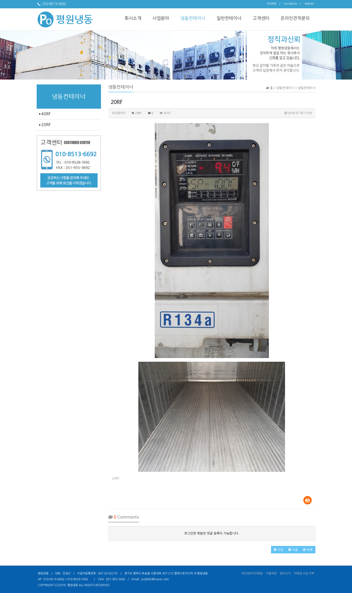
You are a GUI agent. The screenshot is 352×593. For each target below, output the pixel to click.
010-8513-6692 (54, 579)
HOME (271, 3)
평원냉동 (72, 585)
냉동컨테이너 (192, 18)
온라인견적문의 (295, 18)
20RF (45, 125)
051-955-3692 (115, 579)
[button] (278, 549)
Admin (309, 3)
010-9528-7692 (77, 579)
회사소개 (133, 18)
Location (290, 3)
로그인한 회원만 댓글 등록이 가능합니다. (211, 533)
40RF (45, 114)
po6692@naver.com (155, 579)
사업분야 (161, 18)
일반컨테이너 (229, 18)
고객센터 (261, 18)
